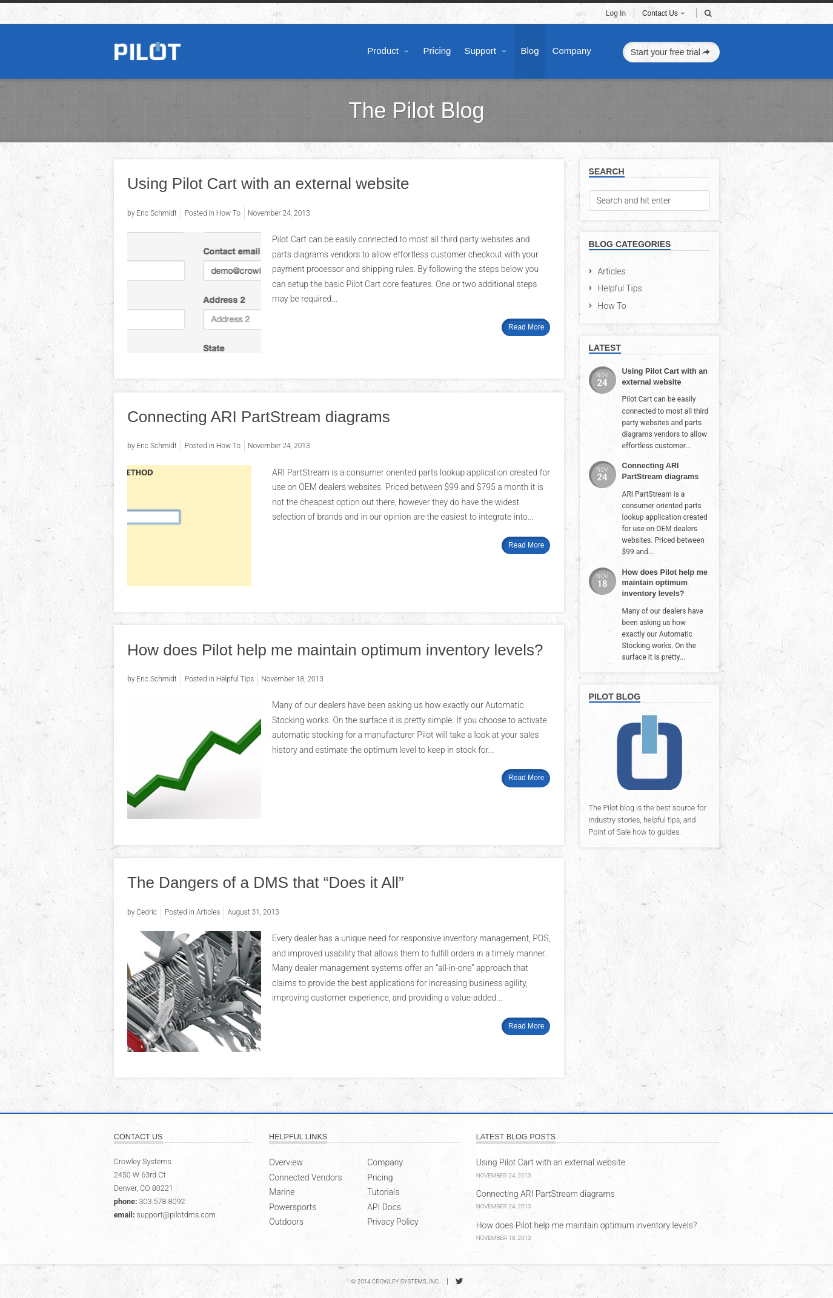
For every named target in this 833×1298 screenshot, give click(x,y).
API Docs (384, 1207)
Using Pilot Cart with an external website (268, 183)
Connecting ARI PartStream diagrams (258, 417)
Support (486, 50)
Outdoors (286, 1222)
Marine (281, 1192)
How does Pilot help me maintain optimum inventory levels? (335, 650)
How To (612, 306)
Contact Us (665, 13)
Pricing (437, 50)
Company (572, 50)
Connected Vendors (305, 1177)
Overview (286, 1162)
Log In (616, 13)
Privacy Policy (392, 1222)
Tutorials (383, 1192)
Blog (530, 50)
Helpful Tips (620, 288)
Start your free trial (671, 52)
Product (389, 50)
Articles (612, 271)
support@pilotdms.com (176, 1214)
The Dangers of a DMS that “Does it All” (265, 882)
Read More (526, 327)
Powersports (292, 1207)
